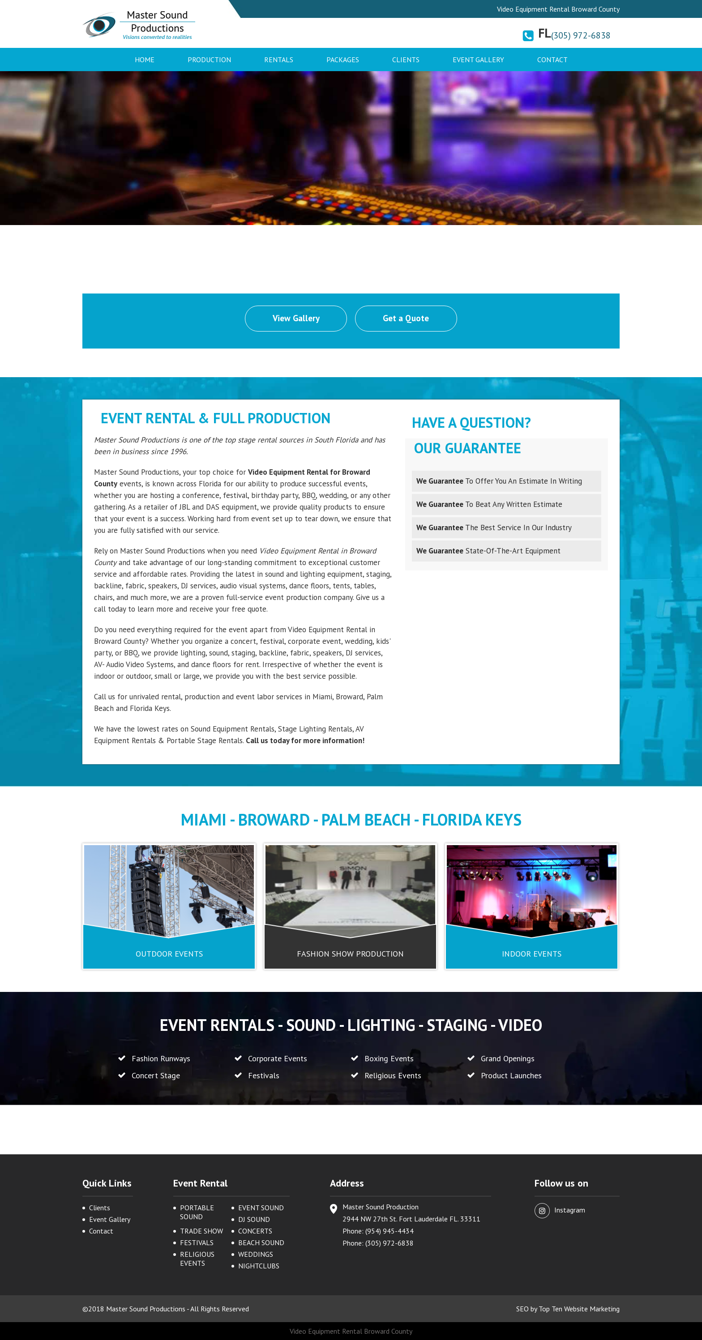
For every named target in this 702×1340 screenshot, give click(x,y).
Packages (342, 59)
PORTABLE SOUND (197, 1212)
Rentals (278, 59)
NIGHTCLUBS (258, 1265)
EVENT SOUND (261, 1207)
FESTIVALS (197, 1242)
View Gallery (296, 318)
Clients (405, 59)
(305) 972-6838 (581, 35)
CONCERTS (255, 1230)
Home (144, 59)
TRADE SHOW (201, 1230)
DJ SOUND (254, 1219)
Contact (552, 59)
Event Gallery (478, 59)
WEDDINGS (255, 1254)
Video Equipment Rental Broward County (351, 1331)
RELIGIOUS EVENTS (197, 1259)
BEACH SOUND (261, 1242)
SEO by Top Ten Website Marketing (568, 1308)
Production (209, 59)
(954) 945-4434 (389, 1230)
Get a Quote (406, 318)
